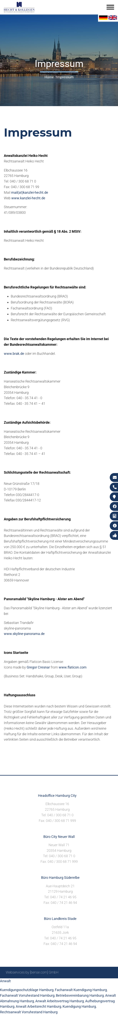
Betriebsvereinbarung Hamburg (80, 995)
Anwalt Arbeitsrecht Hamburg (38, 1006)
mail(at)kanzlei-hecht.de (29, 192)
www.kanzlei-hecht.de (28, 198)
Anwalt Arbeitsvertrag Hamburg (59, 1001)
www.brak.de (14, 354)
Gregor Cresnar (38, 667)
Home (49, 77)
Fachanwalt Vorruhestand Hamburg (27, 995)
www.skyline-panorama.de (24, 634)
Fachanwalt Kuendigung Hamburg (81, 990)
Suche (52, 983)
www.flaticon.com (73, 667)
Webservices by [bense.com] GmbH (32, 972)
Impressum (65, 77)
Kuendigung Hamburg (79, 1006)
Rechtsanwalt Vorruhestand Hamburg (29, 1012)
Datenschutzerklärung (95, 983)
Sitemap (39, 983)
